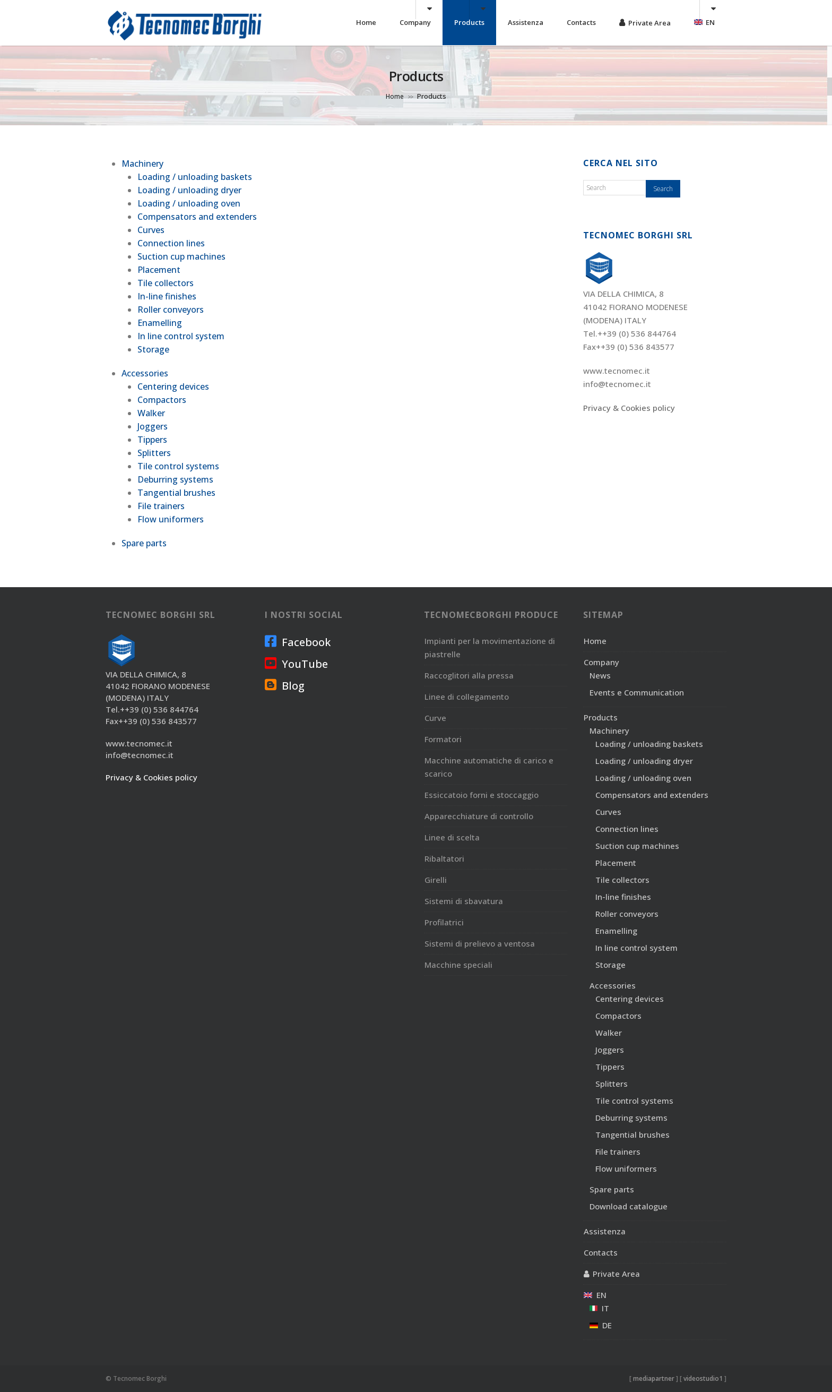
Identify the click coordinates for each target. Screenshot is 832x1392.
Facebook (298, 641)
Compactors (161, 400)
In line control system (180, 336)
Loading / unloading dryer (189, 190)
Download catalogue (629, 1206)
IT (599, 1308)
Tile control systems (178, 466)
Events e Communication (637, 692)
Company (415, 22)
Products (469, 22)
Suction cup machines (181, 256)
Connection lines (171, 243)
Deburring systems (175, 479)
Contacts (581, 22)
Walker (151, 413)
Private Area (649, 23)
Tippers (152, 439)
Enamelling (159, 323)
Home (366, 22)
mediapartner (653, 1378)
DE (601, 1325)
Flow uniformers (170, 519)
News (600, 675)
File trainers (161, 506)
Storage (153, 349)
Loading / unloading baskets (194, 177)
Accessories (145, 373)
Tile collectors (165, 283)
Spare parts (144, 543)
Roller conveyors (170, 309)
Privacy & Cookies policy (629, 407)
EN (704, 22)
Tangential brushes (176, 493)
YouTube (296, 663)
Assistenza (525, 22)
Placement (158, 270)
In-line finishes (166, 296)
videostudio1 (703, 1378)
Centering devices (173, 386)
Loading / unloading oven (188, 203)
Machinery (142, 163)
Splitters (154, 453)
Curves (150, 230)
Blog (285, 685)
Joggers (152, 426)
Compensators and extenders (197, 216)
